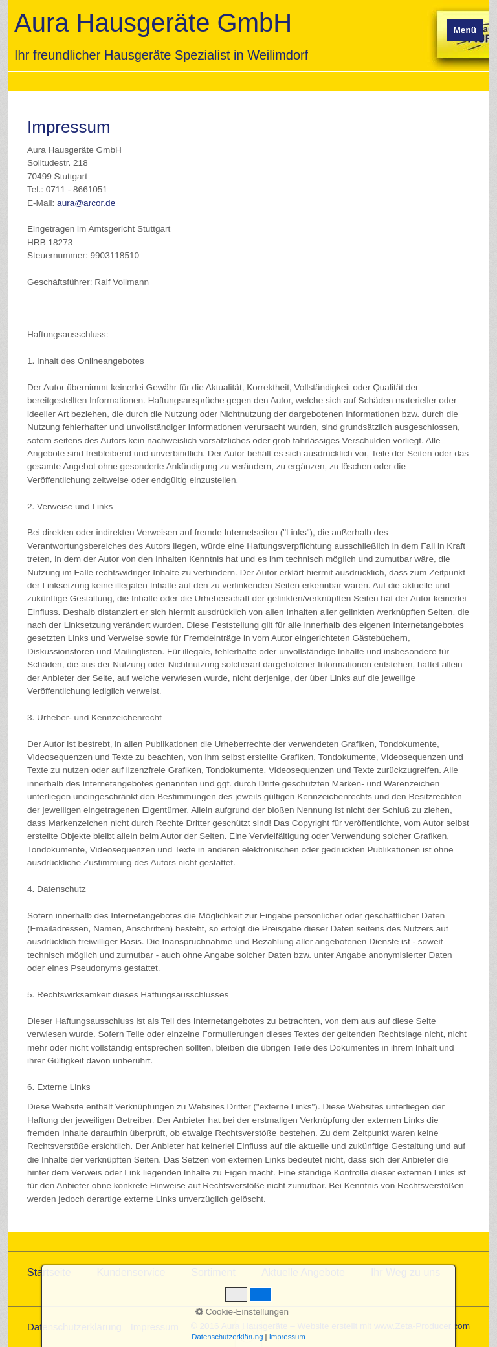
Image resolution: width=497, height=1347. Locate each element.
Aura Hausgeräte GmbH (153, 22)
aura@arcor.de (86, 203)
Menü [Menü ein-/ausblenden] (465, 30)
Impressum (155, 1326)
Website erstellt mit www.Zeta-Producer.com (384, 1326)
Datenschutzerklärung (74, 1326)
